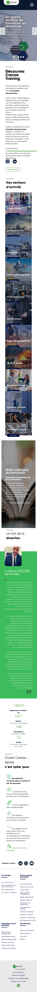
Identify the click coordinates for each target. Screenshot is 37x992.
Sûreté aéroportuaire (27, 897)
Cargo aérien (24, 890)
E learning (14, 47)
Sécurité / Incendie (26, 915)
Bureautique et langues (25, 908)
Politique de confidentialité (19, 978)
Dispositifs (23, 936)
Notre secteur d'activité (26, 876)
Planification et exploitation (25, 903)
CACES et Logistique (27, 912)
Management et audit (27, 920)
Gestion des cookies (18, 981)
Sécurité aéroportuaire (8, 939)
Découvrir (13, 435)
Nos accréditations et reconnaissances (8, 886)
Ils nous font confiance (9, 892)
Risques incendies (7, 942)
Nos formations (18, 972)
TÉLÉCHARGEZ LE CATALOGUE (19, 503)
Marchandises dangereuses (25, 893)
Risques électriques (8, 945)
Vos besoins (25, 924)
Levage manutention (8, 948)
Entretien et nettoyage (27, 917)
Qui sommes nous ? (8, 882)
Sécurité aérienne (26, 900)
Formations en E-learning (8, 924)
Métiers (22, 939)
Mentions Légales (18, 975)
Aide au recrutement (27, 930)
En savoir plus (13, 169)
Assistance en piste (26, 887)
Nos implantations (7, 889)
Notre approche (25, 933)
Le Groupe (6, 875)
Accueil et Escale (26, 884)
